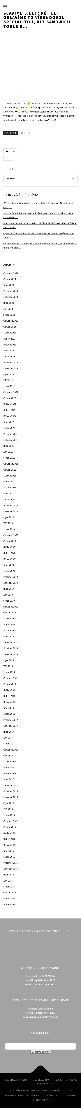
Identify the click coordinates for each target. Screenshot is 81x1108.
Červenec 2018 (10, 678)
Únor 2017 (8, 779)
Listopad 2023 (10, 296)
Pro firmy (35, 1100)
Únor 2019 (8, 636)
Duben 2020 (9, 552)
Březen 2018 (9, 701)
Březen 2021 (9, 487)
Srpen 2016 (9, 815)
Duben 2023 (9, 338)
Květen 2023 (9, 332)
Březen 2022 (9, 416)
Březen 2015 (9, 904)
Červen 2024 (9, 279)
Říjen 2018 (8, 660)
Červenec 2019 (10, 606)
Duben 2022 (9, 410)
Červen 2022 (9, 398)
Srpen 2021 (9, 457)
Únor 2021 (8, 493)
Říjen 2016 (8, 803)
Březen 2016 (9, 844)
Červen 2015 (9, 892)
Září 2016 (8, 809)
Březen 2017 (9, 773)
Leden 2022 (9, 427)
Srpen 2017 (9, 743)
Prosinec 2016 (10, 791)
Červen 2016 (9, 826)
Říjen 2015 (8, 874)
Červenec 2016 (10, 821)
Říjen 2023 (8, 302)
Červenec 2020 (10, 535)
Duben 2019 (9, 624)
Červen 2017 (9, 755)
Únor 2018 (8, 707)
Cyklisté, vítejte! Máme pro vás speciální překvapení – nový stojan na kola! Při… (38, 235)
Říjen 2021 (8, 445)
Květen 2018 (9, 690)
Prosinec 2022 (10, 362)
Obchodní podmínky (19, 1090)
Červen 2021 (9, 469)
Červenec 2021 (10, 463)
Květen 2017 (9, 761)
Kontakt (46, 1100)
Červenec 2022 (10, 392)
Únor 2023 (8, 350)
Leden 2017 (9, 785)
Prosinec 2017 (10, 719)
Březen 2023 (9, 344)
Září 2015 (8, 880)
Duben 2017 (9, 767)
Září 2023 (8, 308)
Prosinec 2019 (10, 576)
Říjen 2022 (8, 374)
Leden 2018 (9, 713)
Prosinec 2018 (10, 648)
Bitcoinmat (66, 1090)
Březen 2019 (9, 630)
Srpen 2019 (9, 600)
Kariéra (50, 1095)
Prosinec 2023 (10, 290)
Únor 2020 (8, 564)
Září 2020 (8, 523)
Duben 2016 (9, 838)
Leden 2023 (9, 356)
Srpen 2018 (9, 672)
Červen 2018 (9, 683)
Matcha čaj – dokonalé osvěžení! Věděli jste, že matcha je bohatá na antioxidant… (38, 215)
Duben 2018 (9, 695)
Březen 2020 (9, 559)
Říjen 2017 (8, 731)
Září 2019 (8, 594)
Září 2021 (8, 451)
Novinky (25, 133)
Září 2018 (8, 666)
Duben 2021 (9, 481)
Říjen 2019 (8, 588)
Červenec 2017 (10, 749)
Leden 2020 (9, 570)
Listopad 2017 (10, 725)
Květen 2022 (9, 404)
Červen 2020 (9, 541)
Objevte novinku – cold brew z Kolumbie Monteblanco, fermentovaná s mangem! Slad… (40, 245)
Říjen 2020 (8, 517)
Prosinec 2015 (10, 862)
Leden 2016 (9, 856)
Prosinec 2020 (10, 505)
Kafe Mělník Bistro (14, 1095)
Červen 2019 (9, 612)
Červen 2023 (9, 326)
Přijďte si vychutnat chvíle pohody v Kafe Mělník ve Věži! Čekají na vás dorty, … (38, 205)
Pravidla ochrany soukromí (45, 1090)
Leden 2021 (9, 499)
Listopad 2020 (10, 511)
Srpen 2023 (9, 314)
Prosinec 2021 (10, 433)
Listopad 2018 (10, 654)
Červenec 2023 (10, 320)
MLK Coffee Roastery (65, 1095)
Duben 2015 (9, 898)
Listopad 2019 (10, 582)
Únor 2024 (8, 284)
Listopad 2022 (10, 368)
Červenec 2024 (10, 273)
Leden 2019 (9, 642)
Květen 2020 (9, 547)
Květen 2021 (9, 475)
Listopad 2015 (10, 868)
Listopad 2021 (10, 439)
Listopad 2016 (10, 797)
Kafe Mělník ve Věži (35, 1095)
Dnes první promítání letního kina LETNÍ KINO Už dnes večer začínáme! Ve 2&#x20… (40, 225)
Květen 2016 (9, 832)
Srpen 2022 (9, 386)
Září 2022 (8, 380)
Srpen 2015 (9, 886)
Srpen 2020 (9, 529)
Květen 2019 (9, 618)
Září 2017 (8, 737)
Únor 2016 (8, 850)
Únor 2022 (8, 421)
